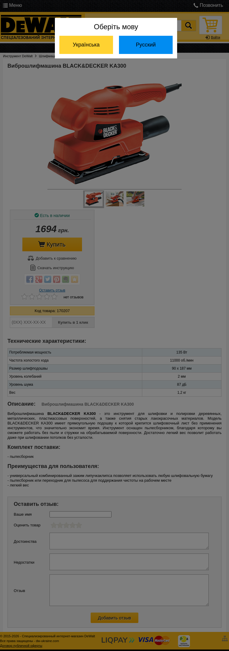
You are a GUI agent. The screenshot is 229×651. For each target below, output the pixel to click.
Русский (146, 45)
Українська (86, 45)
